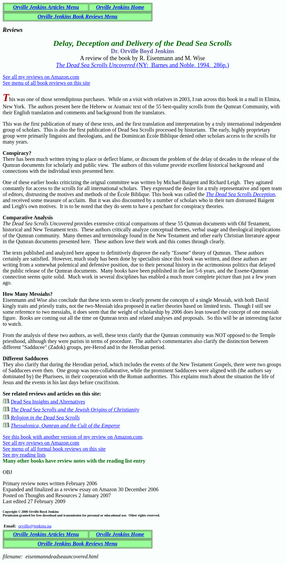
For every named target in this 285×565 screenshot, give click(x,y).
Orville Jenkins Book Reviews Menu (77, 16)
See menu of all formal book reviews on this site (54, 449)
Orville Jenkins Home (120, 7)
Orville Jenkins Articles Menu (46, 7)
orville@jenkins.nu (35, 525)
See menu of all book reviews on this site (46, 83)
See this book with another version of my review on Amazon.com (72, 437)
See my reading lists (24, 455)
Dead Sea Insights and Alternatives (48, 401)
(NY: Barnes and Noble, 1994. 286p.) (142, 65)
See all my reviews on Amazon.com (41, 77)
